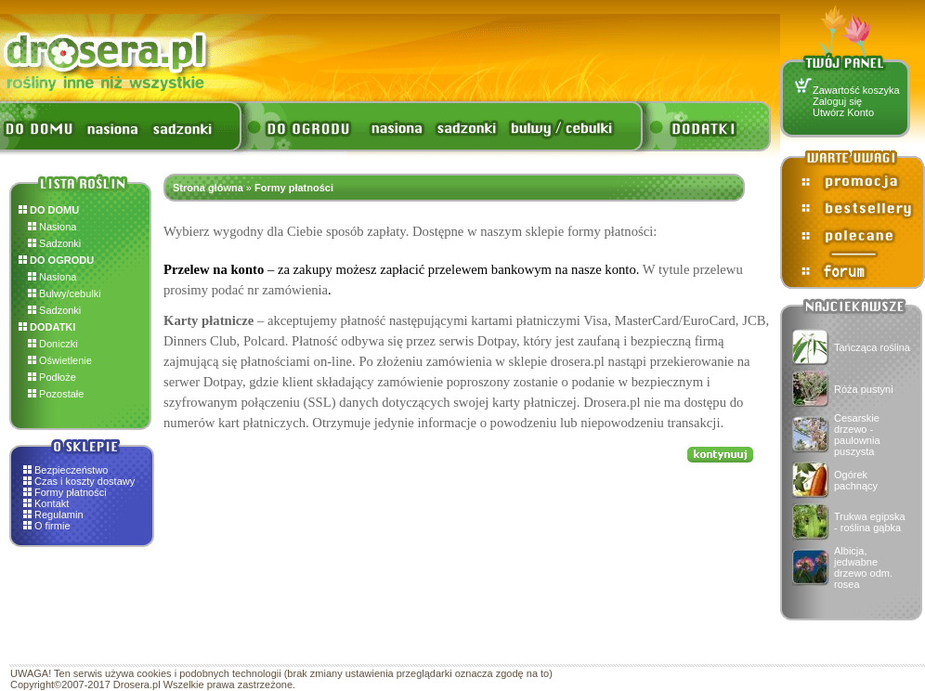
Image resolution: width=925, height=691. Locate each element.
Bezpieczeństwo (71, 470)
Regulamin (59, 514)
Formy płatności (70, 492)
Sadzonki (54, 243)
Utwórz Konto (843, 112)
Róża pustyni (863, 389)
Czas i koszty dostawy (84, 481)
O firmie (52, 525)
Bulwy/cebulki (64, 293)
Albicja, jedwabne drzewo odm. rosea (863, 567)
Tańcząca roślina (872, 347)
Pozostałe (56, 393)
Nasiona (52, 226)
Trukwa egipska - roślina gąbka (869, 522)
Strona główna (208, 187)
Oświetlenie (60, 360)
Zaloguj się (837, 101)
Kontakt (51, 503)
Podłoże (52, 377)
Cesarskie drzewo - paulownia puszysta (857, 434)
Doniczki (53, 343)
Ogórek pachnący (856, 480)
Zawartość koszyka (856, 90)
